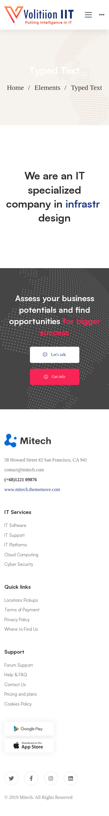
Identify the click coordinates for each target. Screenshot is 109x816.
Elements (47, 87)
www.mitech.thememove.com (32, 489)
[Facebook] (31, 778)
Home (15, 87)
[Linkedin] (71, 778)
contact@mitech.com (24, 469)
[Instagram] (51, 778)
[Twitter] (11, 778)
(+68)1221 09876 (20, 479)
